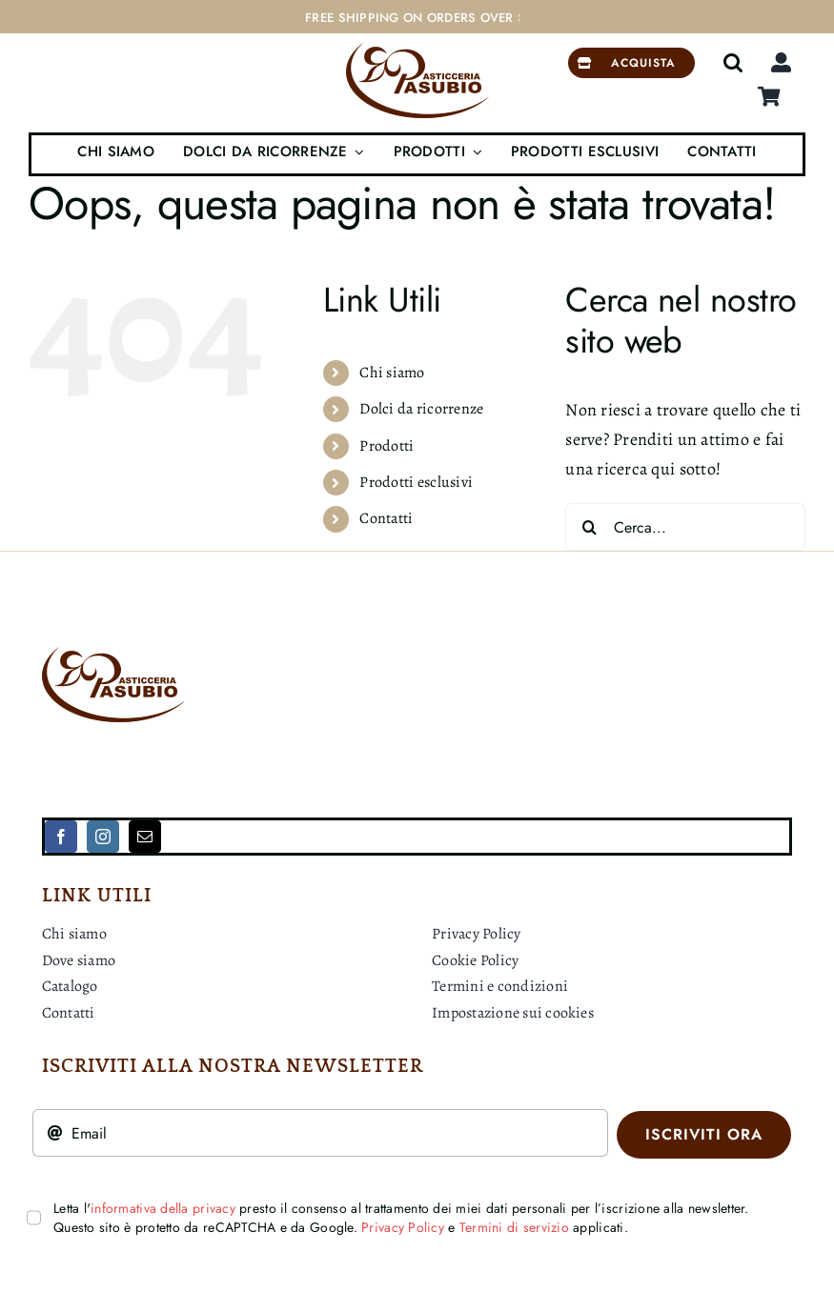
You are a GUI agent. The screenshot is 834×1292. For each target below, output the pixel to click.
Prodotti (386, 445)
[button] (732, 63)
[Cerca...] (685, 527)
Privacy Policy (402, 1227)
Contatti (386, 518)
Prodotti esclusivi (416, 482)
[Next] (558, 18)
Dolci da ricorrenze (421, 408)
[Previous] (533, 18)
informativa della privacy (163, 1208)
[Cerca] (589, 527)
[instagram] (103, 836)
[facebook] (61, 836)
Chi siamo (391, 372)
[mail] (145, 836)
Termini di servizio (514, 1227)
